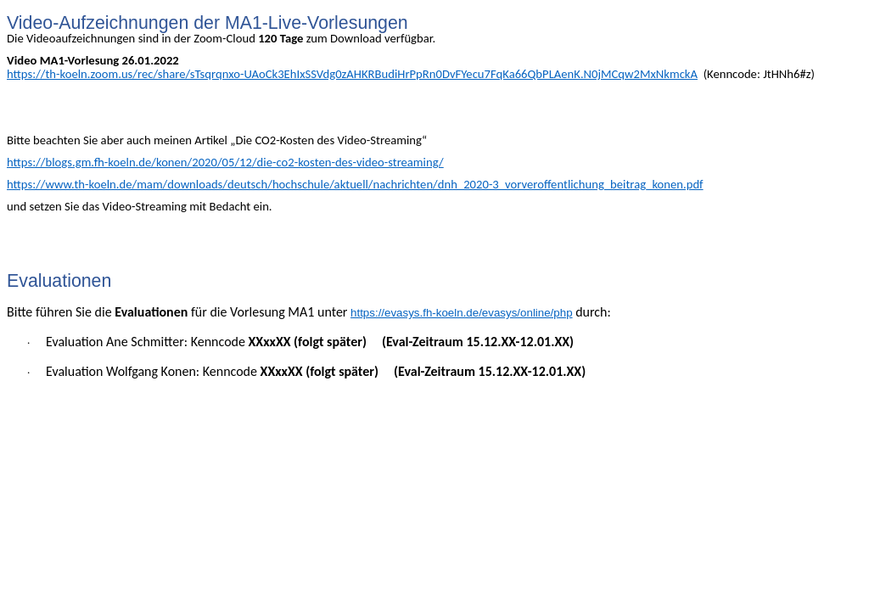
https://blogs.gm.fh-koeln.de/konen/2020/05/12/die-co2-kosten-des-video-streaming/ (225, 162)
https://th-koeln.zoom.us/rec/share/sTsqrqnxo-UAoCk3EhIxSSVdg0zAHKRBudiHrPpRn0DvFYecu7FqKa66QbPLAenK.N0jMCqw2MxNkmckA (352, 73)
